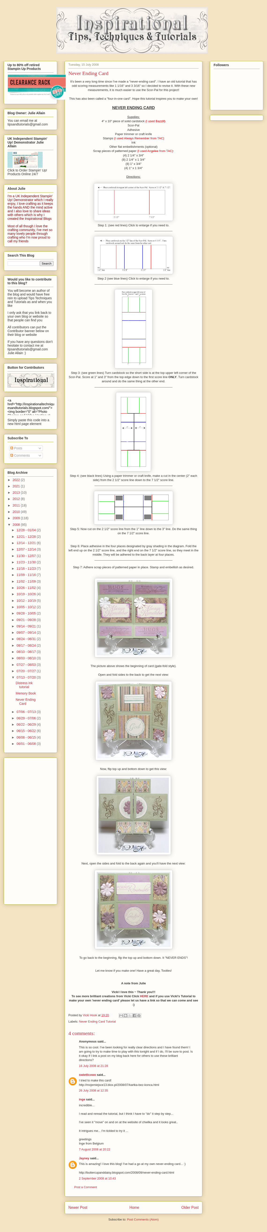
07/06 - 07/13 (26, 712)
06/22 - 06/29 (26, 724)
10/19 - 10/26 (26, 594)
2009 (17, 518)
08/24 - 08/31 (26, 639)
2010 (17, 512)
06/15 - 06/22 (26, 731)
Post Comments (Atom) (143, 1219)
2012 (17, 499)
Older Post (190, 1207)
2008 (17, 525)
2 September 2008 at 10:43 (97, 1178)
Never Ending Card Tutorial (97, 1021)
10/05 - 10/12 (26, 607)
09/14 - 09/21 (26, 626)
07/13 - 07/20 (26, 677)
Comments (20, 455)
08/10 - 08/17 (26, 652)
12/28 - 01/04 (26, 530)
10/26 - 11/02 (26, 588)
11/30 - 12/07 (26, 556)
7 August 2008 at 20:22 (94, 1149)
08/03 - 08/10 (26, 658)
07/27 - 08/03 (26, 665)
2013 (17, 492)
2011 (17, 505)
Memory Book (26, 693)
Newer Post (77, 1207)
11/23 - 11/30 (26, 562)
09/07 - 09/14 (26, 632)
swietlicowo (87, 1075)
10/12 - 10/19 (26, 601)
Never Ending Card (26, 701)
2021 (17, 486)
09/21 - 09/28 (26, 620)
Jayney (84, 1158)
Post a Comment (85, 1187)
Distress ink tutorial (24, 685)
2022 (17, 480)
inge (82, 1099)
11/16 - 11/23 (26, 568)
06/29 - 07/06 (26, 718)
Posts (16, 448)
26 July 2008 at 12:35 (93, 1090)
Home (134, 1207)
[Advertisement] (26, 829)
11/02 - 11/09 (26, 581)
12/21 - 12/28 (26, 536)
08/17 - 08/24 (26, 645)
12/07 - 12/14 (26, 549)
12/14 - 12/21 (26, 543)
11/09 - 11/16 (26, 575)
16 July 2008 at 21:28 (93, 1066)
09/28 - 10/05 (26, 613)
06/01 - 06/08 (26, 744)
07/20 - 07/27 (26, 671)
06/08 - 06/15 (26, 737)
